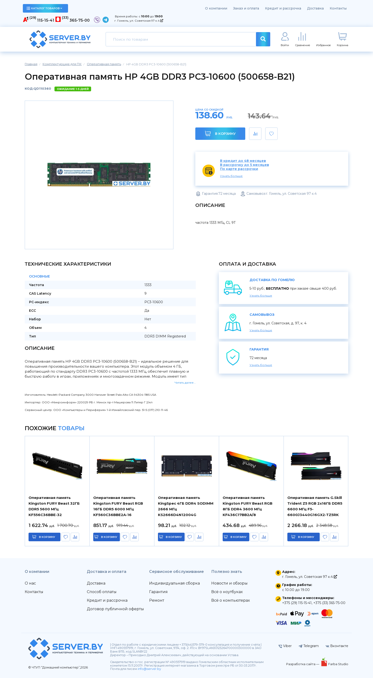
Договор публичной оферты (115, 609)
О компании (216, 8)
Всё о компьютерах (230, 600)
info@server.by (149, 669)
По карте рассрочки (239, 169)
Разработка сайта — (303, 664)
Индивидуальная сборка (174, 583)
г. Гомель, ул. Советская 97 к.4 (138, 20)
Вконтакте (337, 646)
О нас (30, 583)
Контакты (338, 8)
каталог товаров (44, 8)
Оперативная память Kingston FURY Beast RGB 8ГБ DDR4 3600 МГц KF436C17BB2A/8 (247, 506)
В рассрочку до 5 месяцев (244, 165)
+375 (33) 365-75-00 (329, 603)
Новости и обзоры (229, 583)
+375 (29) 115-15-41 (297, 603)
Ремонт (156, 600)
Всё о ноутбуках (227, 592)
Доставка (315, 8)
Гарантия (158, 592)
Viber (285, 646)
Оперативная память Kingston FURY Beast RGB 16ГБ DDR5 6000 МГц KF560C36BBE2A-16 (118, 506)
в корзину (47, 537)
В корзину (220, 134)
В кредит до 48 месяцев (243, 161)
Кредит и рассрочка (283, 8)
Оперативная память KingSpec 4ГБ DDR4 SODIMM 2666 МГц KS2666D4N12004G (185, 506)
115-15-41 (45, 20)
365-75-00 (79, 20)
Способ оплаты (102, 592)
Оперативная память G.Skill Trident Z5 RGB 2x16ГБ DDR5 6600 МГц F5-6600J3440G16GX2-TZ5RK (314, 506)
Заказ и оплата (246, 8)
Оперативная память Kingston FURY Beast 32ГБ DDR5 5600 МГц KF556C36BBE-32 (54, 506)
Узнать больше (231, 176)
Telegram (309, 646)
